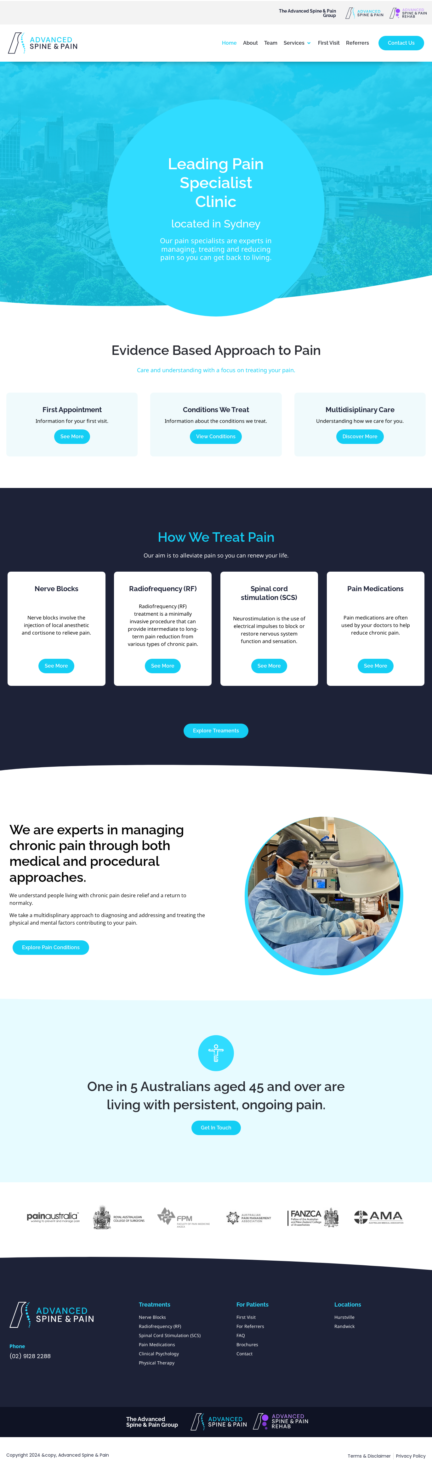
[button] (298, 43)
